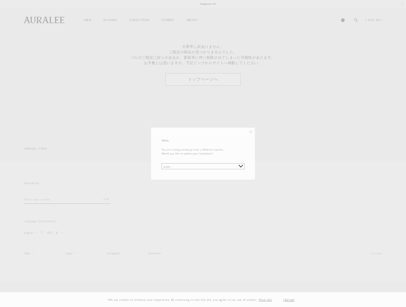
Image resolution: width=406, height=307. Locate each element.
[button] (276, 300)
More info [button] (265, 299)
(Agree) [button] (289, 299)
